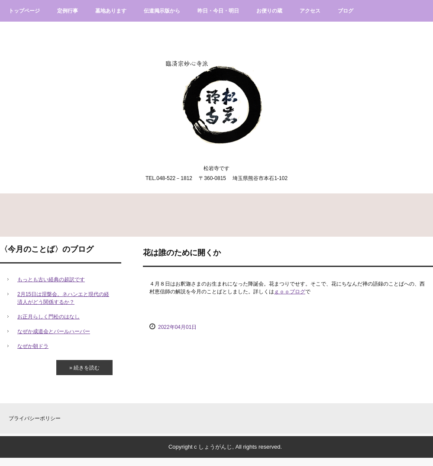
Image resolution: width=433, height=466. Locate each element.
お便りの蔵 (269, 11)
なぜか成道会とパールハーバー (53, 331)
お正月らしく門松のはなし (48, 317)
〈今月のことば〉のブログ (47, 249)
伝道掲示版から (162, 11)
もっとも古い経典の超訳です (51, 279)
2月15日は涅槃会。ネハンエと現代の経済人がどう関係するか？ (63, 298)
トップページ (24, 11)
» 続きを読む (84, 368)
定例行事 (67, 11)
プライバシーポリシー (35, 418)
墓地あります (110, 11)
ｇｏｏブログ (289, 292)
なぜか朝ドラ (32, 346)
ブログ (345, 11)
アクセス (310, 11)
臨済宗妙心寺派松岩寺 (217, 95)
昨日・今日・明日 (218, 11)
